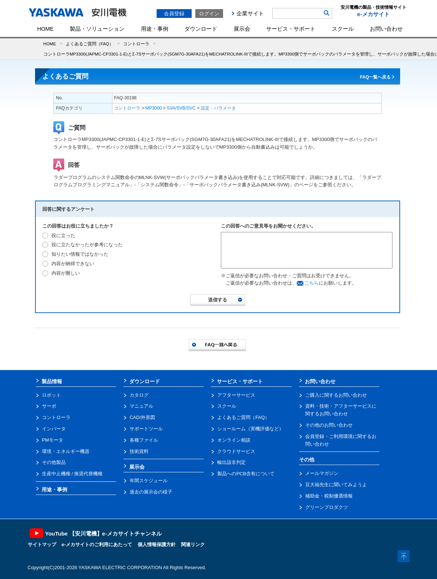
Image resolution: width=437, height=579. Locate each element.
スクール (343, 29)
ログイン (209, 13)
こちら (311, 283)
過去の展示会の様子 (151, 492)
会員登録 (174, 13)
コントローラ (136, 43)
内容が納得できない (72, 263)
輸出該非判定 (231, 462)
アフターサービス (236, 395)
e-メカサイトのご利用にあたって (97, 544)
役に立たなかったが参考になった (87, 244)
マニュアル (141, 406)
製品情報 (52, 381)
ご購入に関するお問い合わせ (336, 395)
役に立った (63, 235)
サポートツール (146, 428)
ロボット (51, 395)
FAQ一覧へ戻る (375, 77)
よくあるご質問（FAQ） (90, 43)
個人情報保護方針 (157, 544)
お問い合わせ (386, 29)
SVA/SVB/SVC (181, 108)
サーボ (49, 406)
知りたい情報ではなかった (79, 254)
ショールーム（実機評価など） (250, 428)
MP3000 (153, 108)
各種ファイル (144, 440)
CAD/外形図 (142, 417)
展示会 (242, 29)
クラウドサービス (236, 451)
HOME (45, 29)
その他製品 (54, 462)
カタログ (139, 395)
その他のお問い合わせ (329, 425)
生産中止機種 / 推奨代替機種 (72, 473)
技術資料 (139, 451)
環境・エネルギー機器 (65, 451)
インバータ (54, 428)
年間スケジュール (149, 480)
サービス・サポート (290, 29)
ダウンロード (200, 29)
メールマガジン (321, 473)
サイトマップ (42, 544)
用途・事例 (154, 29)
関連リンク (193, 544)
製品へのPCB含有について (246, 473)
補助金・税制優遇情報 (329, 496)
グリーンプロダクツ (326, 507)
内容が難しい (65, 273)
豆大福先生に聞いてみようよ (336, 484)
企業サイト (250, 13)
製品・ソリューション (97, 29)
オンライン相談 (233, 440)
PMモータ (53, 440)
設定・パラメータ (218, 108)
